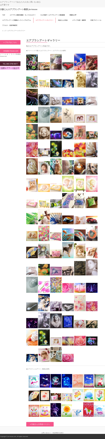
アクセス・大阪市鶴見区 (9, 25)
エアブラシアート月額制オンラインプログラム (16, 20)
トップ (4, 30)
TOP (3, 15)
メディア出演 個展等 (79, 20)
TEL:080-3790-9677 (10, 64)
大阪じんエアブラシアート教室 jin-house (18, 9)
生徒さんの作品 (63, 20)
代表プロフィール (95, 20)
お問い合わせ (45, 433)
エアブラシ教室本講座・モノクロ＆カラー (23, 15)
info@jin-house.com (10, 51)
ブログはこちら (11, 42)
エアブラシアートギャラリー (44, 20)
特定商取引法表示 (58, 433)
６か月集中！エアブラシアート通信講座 (52, 15)
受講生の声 (73, 15)
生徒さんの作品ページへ (40, 424)
